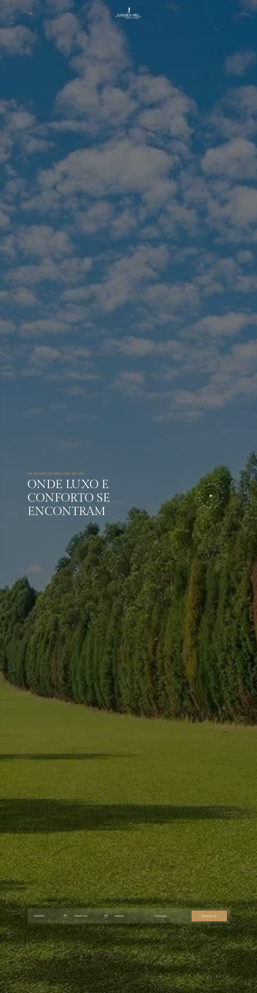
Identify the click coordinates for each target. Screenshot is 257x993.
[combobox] (122, 916)
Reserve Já (209, 916)
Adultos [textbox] (119, 916)
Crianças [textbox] (160, 916)
